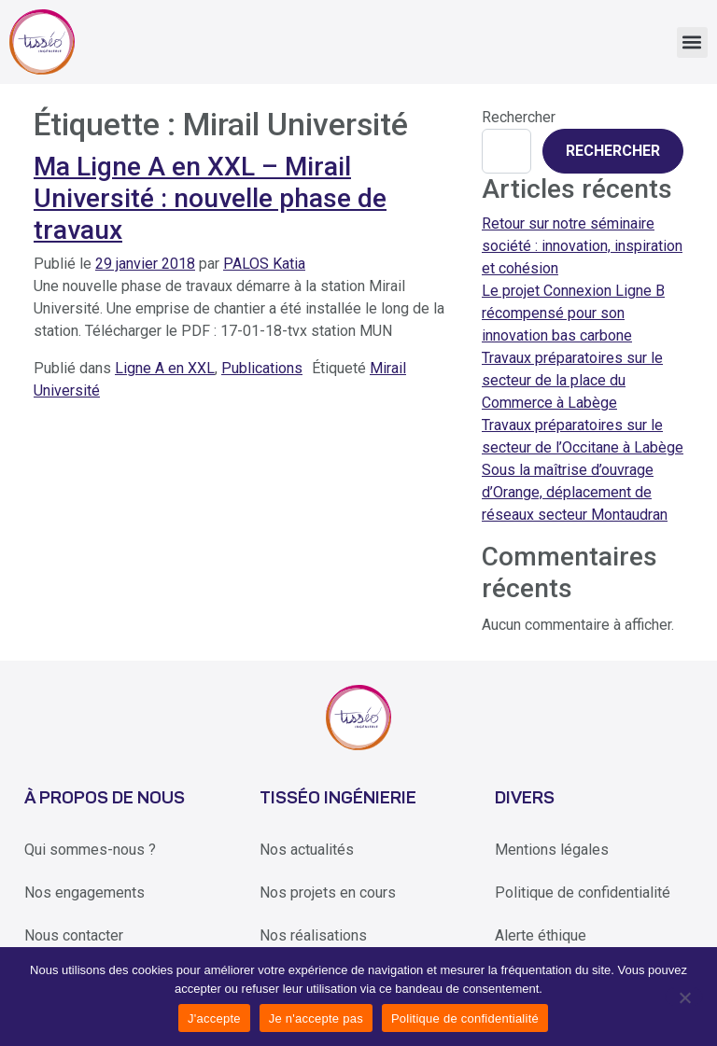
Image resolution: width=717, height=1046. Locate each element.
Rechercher (518, 117)
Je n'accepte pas (316, 1018)
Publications (261, 368)
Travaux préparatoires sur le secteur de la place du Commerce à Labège (572, 380)
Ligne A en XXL (165, 368)
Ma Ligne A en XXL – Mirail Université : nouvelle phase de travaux (210, 197)
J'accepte (214, 1018)
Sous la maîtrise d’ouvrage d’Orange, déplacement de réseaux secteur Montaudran (575, 492)
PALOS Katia (264, 263)
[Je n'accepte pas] (684, 996)
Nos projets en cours (328, 892)
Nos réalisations (313, 935)
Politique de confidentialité (582, 892)
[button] (692, 42)
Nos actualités (307, 849)
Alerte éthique (540, 935)
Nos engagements (84, 892)
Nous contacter (73, 935)
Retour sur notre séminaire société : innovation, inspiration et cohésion (582, 246)
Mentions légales (552, 849)
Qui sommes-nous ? (90, 849)
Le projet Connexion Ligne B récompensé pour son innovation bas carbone (573, 313)
